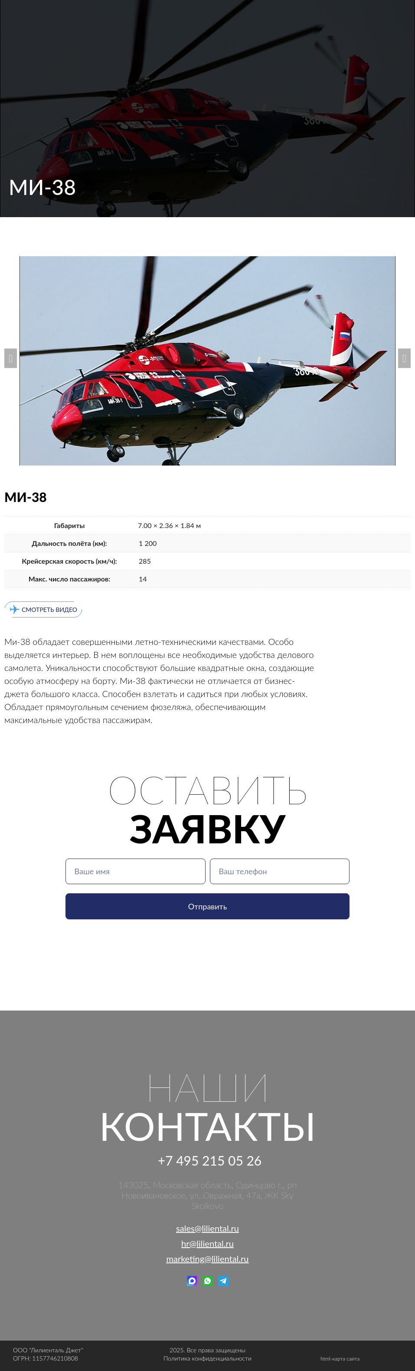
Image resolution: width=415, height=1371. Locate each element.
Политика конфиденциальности (207, 1358)
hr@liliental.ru (207, 1243)
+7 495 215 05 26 (210, 1160)
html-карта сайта (339, 1358)
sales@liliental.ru (207, 1228)
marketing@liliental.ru (208, 1258)
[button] (10, 358)
